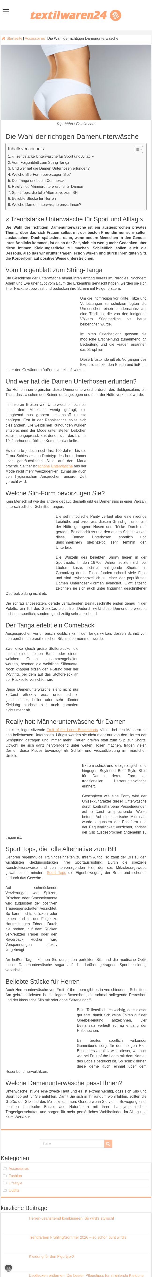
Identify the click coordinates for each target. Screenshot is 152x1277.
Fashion (15, 1176)
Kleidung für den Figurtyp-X (51, 1256)
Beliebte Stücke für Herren (34, 198)
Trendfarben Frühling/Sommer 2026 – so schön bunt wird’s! (78, 1237)
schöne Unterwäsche (55, 466)
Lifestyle (15, 1183)
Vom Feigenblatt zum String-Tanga (40, 163)
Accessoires (35, 38)
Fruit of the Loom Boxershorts (72, 730)
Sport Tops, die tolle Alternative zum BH (45, 193)
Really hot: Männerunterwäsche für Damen (47, 186)
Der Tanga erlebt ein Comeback (38, 181)
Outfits (14, 1190)
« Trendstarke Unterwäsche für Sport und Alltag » (53, 156)
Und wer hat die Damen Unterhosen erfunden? (51, 168)
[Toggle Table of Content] (136, 149)
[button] (8, 1268)
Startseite (12, 38)
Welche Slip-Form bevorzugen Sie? (41, 174)
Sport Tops (56, 873)
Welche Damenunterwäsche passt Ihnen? (46, 205)
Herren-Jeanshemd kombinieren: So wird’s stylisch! (71, 1218)
